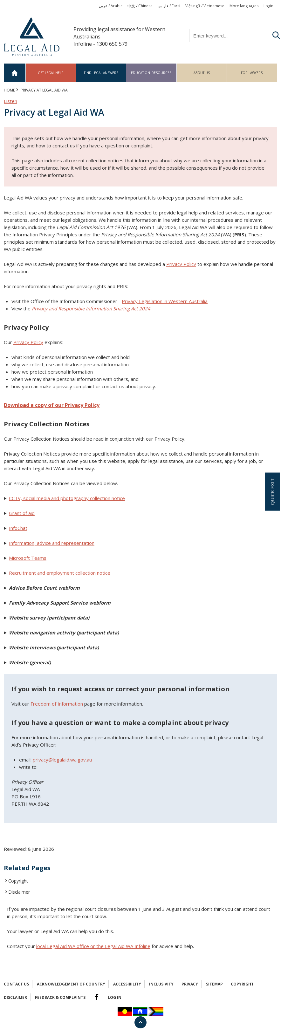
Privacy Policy (181, 264)
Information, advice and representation (51, 543)
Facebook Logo (96, 997)
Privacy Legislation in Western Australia (165, 301)
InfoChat (18, 528)
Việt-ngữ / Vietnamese (204, 6)
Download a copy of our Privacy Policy (51, 405)
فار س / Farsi (169, 6)
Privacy (190, 984)
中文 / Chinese (140, 6)
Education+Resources (151, 73)
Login (268, 6)
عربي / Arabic (110, 6)
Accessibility (127, 984)
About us (202, 73)
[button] (140, 498)
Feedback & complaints (60, 997)
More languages (244, 6)
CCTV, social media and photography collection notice (67, 498)
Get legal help (50, 73)
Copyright (18, 881)
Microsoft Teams (27, 558)
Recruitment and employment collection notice (59, 573)
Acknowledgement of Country (71, 984)
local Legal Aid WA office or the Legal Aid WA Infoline (93, 946)
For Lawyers (252, 73)
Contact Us (16, 984)
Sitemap (214, 984)
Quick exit (272, 491)
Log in (114, 997)
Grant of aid (22, 513)
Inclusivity (161, 984)
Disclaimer (19, 892)
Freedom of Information (57, 704)
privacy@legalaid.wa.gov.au (62, 759)
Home (15, 73)
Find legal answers (101, 73)
